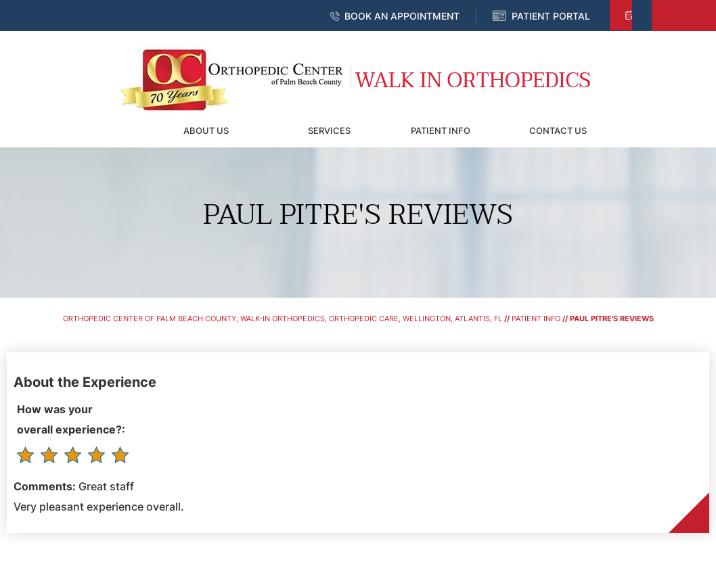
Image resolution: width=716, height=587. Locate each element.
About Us (206, 130)
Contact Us (558, 130)
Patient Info (440, 130)
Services (329, 130)
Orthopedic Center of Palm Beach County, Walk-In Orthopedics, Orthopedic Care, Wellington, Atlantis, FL (282, 318)
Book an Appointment (402, 16)
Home (118, 130)
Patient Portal (551, 16)
